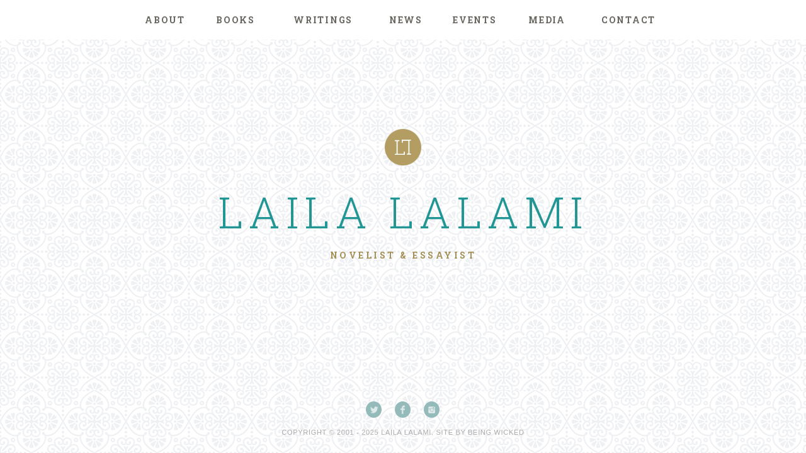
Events (475, 20)
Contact (628, 20)
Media (546, 20)
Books (235, 20)
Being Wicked (496, 432)
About (165, 20)
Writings (323, 20)
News (406, 20)
